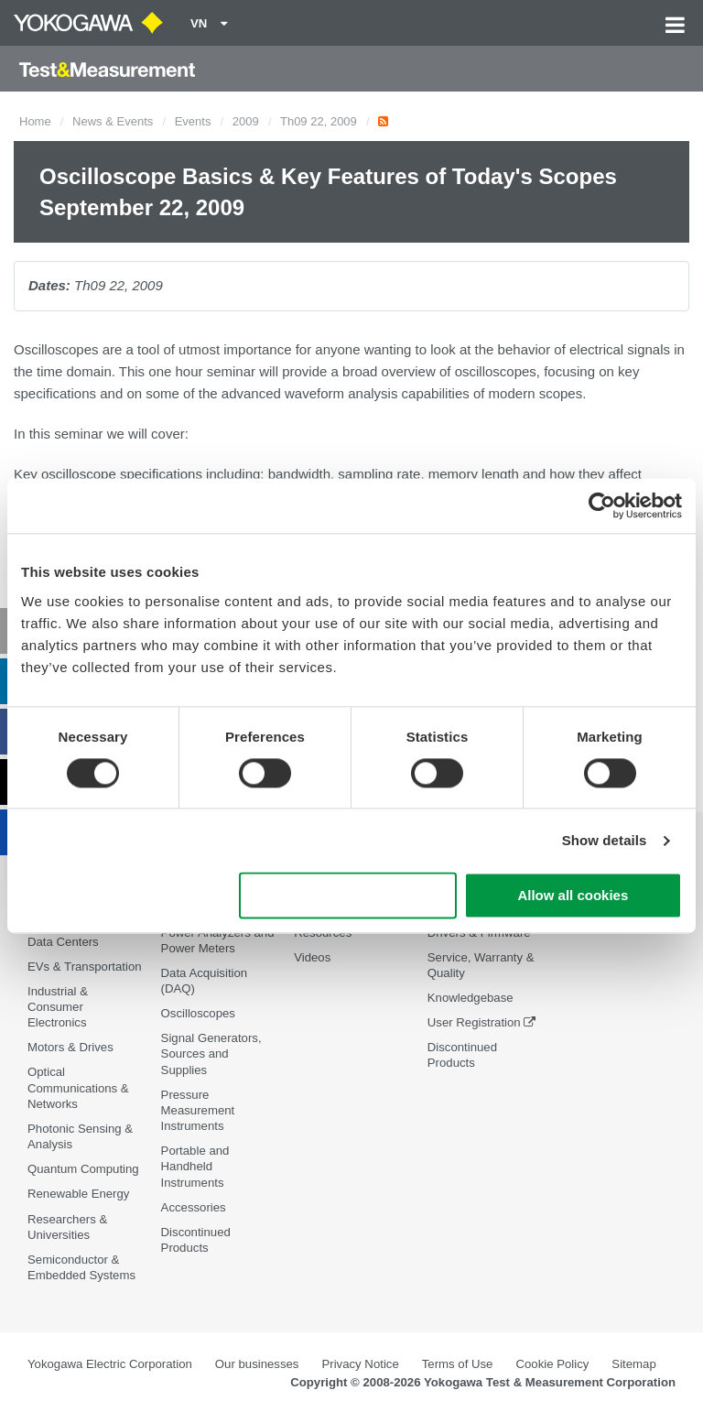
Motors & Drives (70, 1047)
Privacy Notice (359, 1364)
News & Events (112, 121)
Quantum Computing (83, 1169)
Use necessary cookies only (347, 896)
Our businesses (257, 1364)
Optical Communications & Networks (78, 1087)
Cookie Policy (552, 1364)
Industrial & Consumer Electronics (57, 1006)
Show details (604, 840)
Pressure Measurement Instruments (198, 1110)
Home (35, 121)
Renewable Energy (78, 1193)
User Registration (474, 1022)
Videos (312, 957)
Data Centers (63, 942)
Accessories (193, 1207)
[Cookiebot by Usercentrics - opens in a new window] (602, 505)
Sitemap (633, 1364)
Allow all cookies (572, 896)
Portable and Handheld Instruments (195, 1166)
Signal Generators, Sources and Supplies (211, 1053)
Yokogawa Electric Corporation (109, 1364)
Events (193, 121)
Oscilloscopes (198, 1013)
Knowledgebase (470, 998)
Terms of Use (457, 1364)
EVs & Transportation (84, 966)
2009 (246, 121)
